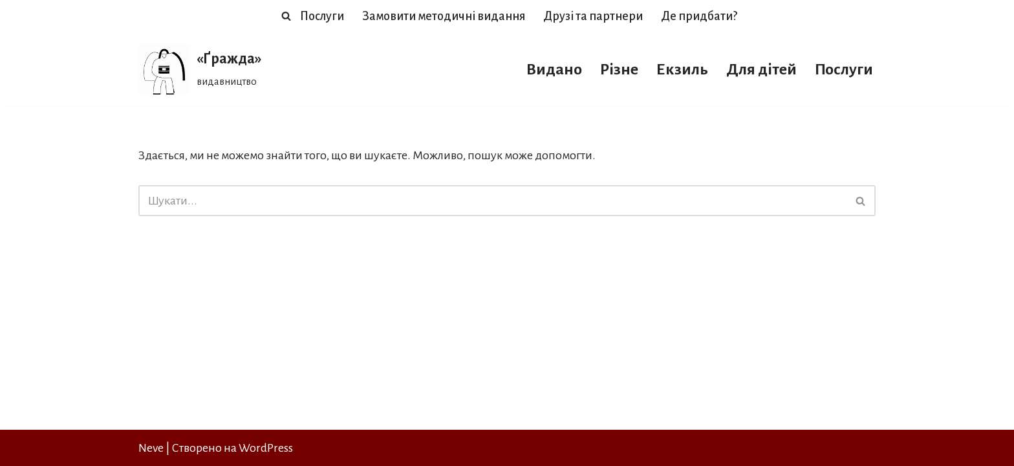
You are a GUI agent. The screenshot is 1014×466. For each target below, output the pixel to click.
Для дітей (761, 69)
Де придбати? (699, 16)
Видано (554, 69)
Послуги (322, 16)
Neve (151, 447)
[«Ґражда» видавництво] (200, 68)
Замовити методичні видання (443, 16)
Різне (619, 69)
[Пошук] (286, 16)
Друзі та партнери (593, 16)
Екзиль (682, 69)
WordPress (266, 447)
